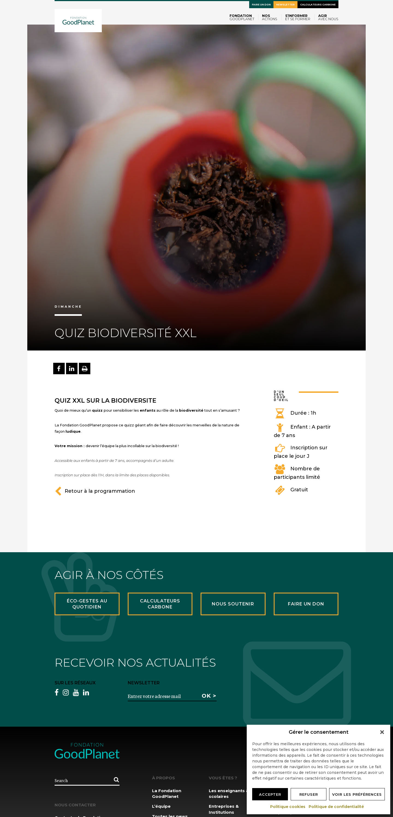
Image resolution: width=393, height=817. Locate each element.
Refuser (308, 794)
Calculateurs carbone (318, 4)
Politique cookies (288, 806)
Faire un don (261, 4)
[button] (382, 732)
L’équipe (161, 806)
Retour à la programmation (95, 491)
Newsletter (285, 4)
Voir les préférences (357, 794)
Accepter (270, 794)
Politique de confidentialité (336, 806)
